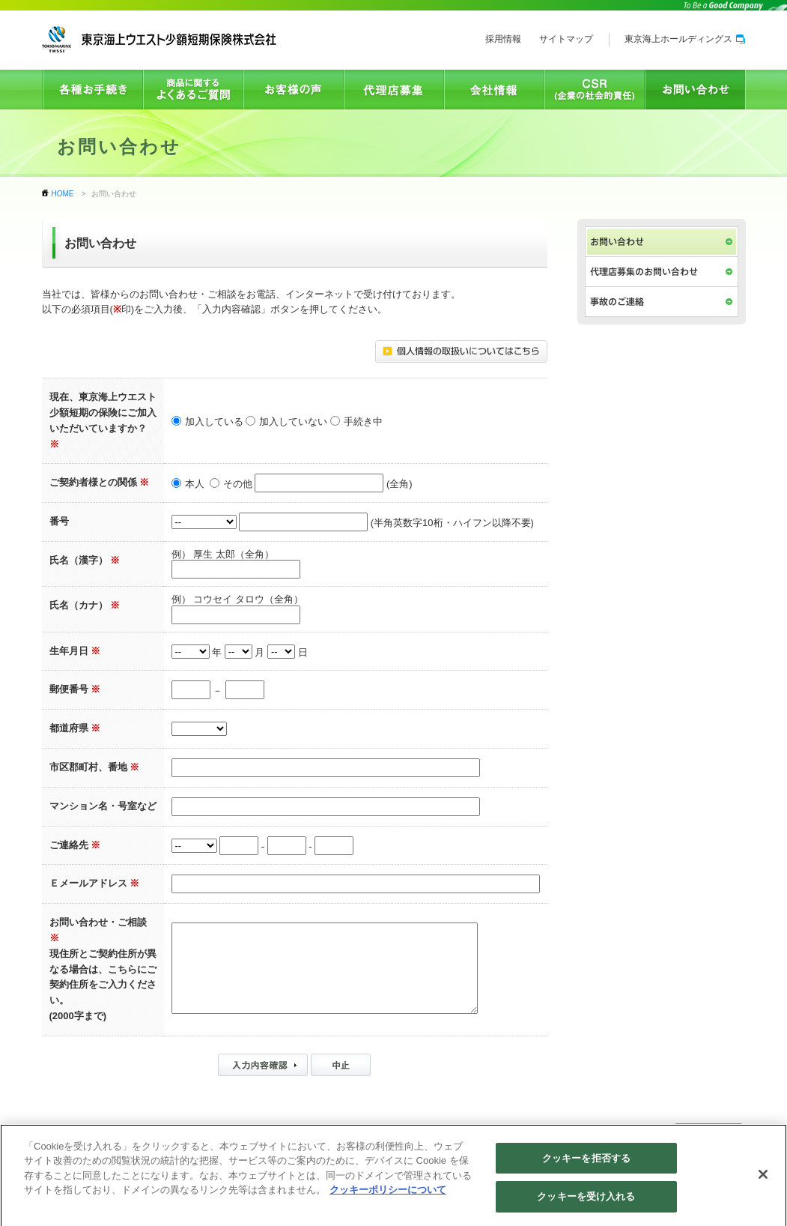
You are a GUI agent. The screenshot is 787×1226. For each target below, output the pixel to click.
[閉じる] (763, 1181)
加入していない (293, 422)
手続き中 (363, 422)
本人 (194, 484)
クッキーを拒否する (586, 1165)
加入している (214, 422)
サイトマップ (566, 39)
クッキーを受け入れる (586, 1204)
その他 (237, 484)
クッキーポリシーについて (387, 1197)
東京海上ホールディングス (685, 39)
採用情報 (503, 39)
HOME (63, 194)
